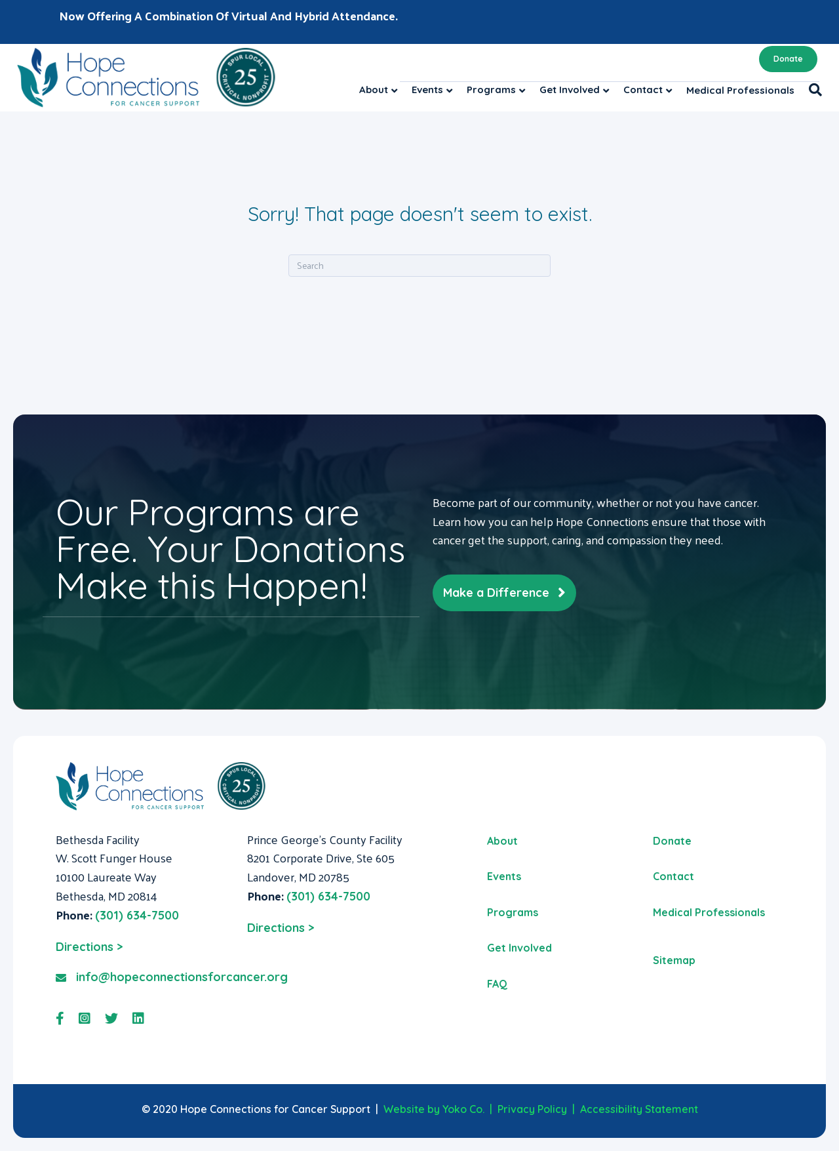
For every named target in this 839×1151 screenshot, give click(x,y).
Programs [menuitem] (512, 912)
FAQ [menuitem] (497, 983)
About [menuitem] (502, 840)
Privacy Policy (532, 1109)
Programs (491, 89)
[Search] (812, 90)
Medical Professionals (740, 90)
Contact (643, 89)
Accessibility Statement (639, 1109)
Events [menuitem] (504, 876)
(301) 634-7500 (137, 915)
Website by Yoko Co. (433, 1109)
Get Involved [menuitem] (519, 947)
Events (427, 89)
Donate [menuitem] (672, 840)
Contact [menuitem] (673, 876)
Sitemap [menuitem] (674, 960)
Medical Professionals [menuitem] (709, 912)
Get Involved (569, 89)
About (373, 89)
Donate (788, 59)
